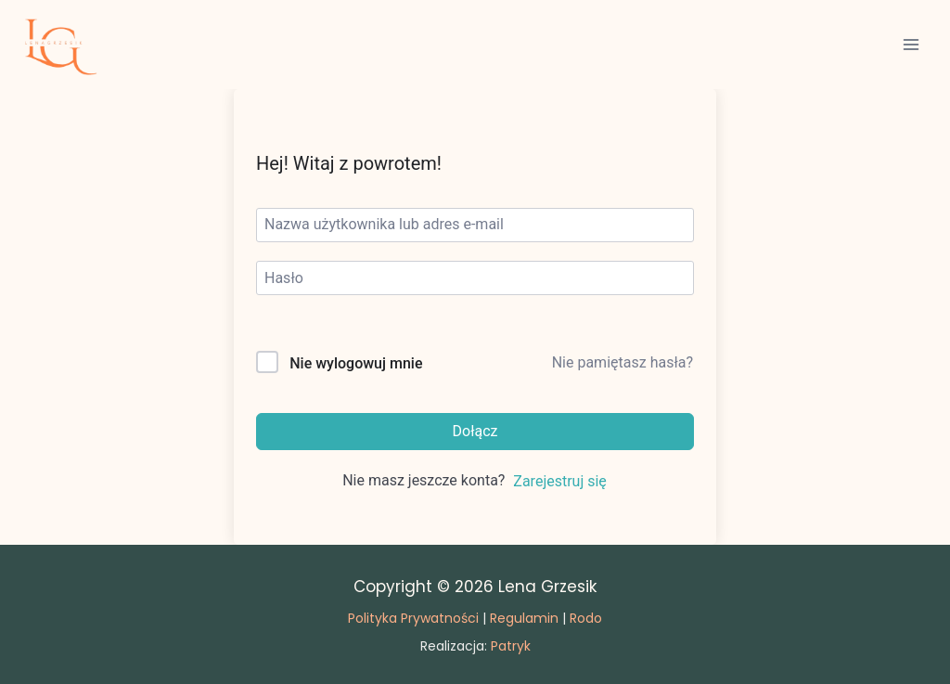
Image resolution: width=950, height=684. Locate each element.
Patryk (511, 646)
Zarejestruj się (560, 481)
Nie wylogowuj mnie (355, 363)
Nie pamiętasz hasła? (622, 362)
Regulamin (524, 618)
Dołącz (475, 431)
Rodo (586, 618)
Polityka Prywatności (413, 618)
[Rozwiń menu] (910, 44)
